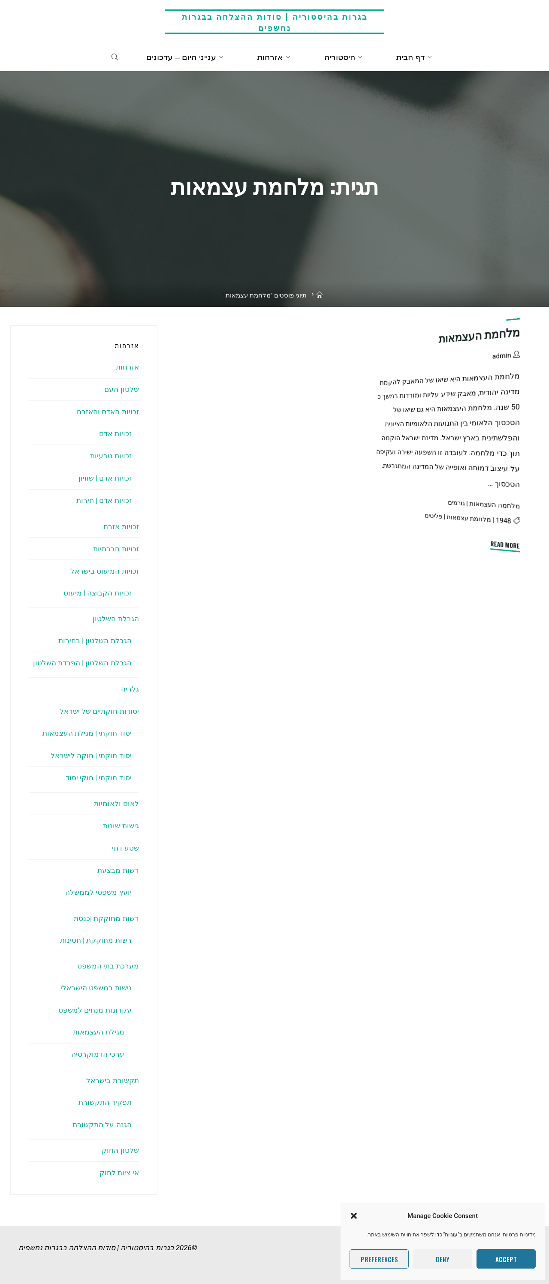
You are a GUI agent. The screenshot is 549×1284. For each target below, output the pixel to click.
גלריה (130, 689)
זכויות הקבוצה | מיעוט (97, 593)
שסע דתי (125, 848)
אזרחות (127, 367)
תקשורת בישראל (112, 1080)
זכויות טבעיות (110, 455)
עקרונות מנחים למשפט (94, 1010)
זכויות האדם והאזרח (108, 411)
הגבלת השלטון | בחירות (95, 640)
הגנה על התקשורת (101, 1124)
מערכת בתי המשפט (108, 966)
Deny (442, 1259)
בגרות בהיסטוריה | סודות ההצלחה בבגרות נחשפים (275, 21)
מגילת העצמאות (98, 1032)
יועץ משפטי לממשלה (98, 892)
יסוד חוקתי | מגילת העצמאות (87, 733)
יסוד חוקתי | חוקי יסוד (99, 777)
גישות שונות (121, 825)
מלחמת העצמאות (479, 336)
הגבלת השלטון (116, 618)
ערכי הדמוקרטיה (97, 1054)
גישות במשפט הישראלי (95, 987)
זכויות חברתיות (116, 548)
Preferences (379, 1259)
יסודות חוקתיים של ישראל (99, 711)
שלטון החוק (120, 1150)
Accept (506, 1259)
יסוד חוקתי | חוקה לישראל (91, 755)
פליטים (434, 515)
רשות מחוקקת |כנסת (106, 918)
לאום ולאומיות (116, 803)
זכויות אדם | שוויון (105, 478)
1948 (503, 520)
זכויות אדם (115, 433)
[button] (354, 1216)
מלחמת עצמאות (469, 518)
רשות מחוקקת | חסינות (96, 940)
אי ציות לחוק (119, 1172)
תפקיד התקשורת (104, 1102)
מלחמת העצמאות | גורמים (484, 504)
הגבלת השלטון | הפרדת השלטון (82, 663)
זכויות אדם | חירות (104, 500)
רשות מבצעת (118, 870)
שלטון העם (121, 389)
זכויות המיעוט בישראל (104, 571)
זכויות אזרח (121, 526)
